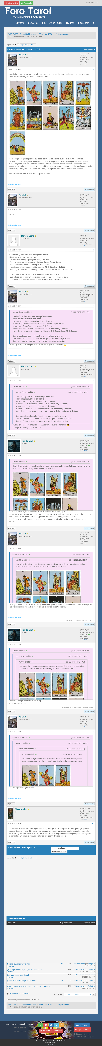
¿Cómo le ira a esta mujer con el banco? (22, 981)
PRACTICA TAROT (46, 34)
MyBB (54, 1042)
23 (84, 246)
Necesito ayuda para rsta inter (18, 964)
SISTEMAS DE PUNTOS (52, 23)
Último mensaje (79, 964)
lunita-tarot (90, 707)
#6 (93, 455)
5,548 (85, 819)
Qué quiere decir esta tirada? (18, 975)
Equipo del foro (82, 1029)
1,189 (85, 451)
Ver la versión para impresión (19, 993)
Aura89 (91, 620)
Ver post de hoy (20, 1032)
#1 (93, 69)
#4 (93, 306)
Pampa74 (10, 966)
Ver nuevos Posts (19, 1028)
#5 (93, 380)
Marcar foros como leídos (51, 1031)
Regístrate (26, 3)
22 (62, 980)
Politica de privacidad (82, 1034)
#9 (93, 731)
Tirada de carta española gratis (82, 1036)
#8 (93, 644)
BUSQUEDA (83, 23)
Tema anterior (14, 848)
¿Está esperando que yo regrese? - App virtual (24, 970)
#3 (93, 250)
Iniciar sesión (12, 3)
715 (85, 64)
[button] (94, 23)
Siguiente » (24, 45)
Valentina (10, 972)
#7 (93, 548)
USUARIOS (33, 23)
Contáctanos (82, 1025)
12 (62, 964)
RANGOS (70, 23)
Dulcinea (10, 977)
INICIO (20, 23)
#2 (93, 209)
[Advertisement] (51, 889)
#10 (93, 824)
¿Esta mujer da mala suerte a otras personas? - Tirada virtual (30, 986)
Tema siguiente (27, 848)
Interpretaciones (62, 34)
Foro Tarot (39, 1040)
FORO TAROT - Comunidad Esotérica (22, 34)
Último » (33, 45)
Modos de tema (89, 49)
